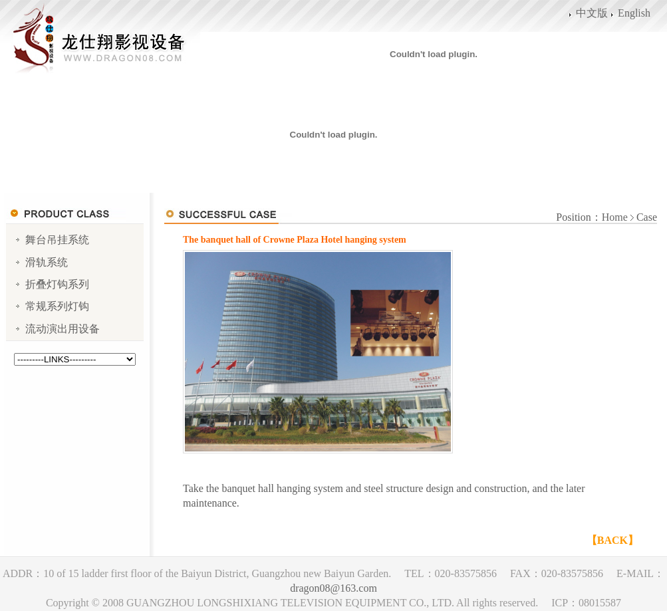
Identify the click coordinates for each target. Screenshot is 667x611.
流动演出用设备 (62, 328)
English (634, 13)
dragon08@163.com (333, 588)
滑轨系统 (46, 262)
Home (615, 217)
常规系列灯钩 (57, 306)
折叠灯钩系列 (57, 284)
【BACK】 (612, 540)
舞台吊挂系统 (57, 239)
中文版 (592, 13)
